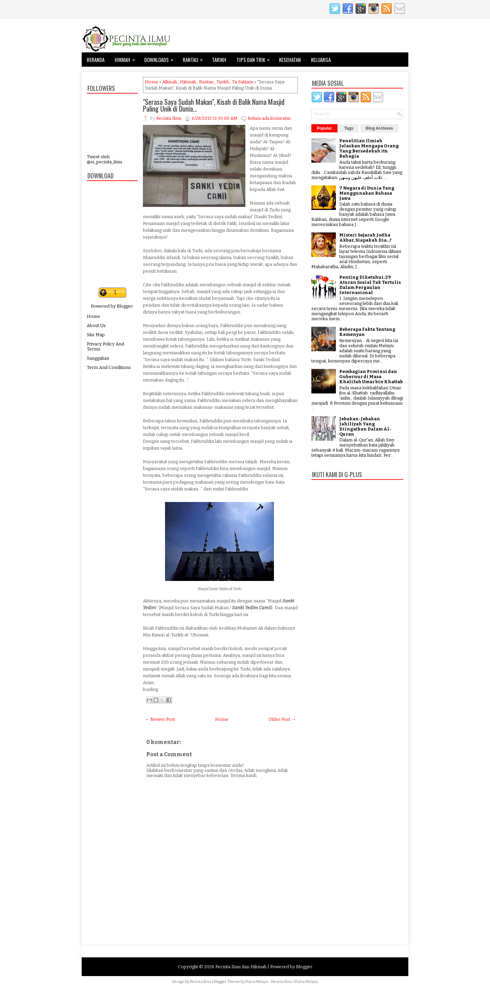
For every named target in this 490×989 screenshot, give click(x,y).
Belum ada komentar (269, 118)
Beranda (95, 59)
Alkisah (169, 81)
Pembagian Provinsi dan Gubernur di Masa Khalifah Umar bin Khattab (371, 376)
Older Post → (282, 719)
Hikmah (127, 57)
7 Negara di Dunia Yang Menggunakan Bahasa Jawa (366, 193)
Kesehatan (290, 59)
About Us (96, 325)
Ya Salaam (242, 81)
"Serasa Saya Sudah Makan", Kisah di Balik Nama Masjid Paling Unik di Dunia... (213, 105)
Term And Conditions (109, 367)
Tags (349, 128)
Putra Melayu (256, 981)
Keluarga (321, 59)
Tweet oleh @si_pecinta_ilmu (104, 159)
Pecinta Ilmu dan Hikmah (240, 966)
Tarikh (219, 59)
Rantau (195, 57)
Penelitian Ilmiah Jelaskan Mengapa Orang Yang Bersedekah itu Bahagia (369, 148)
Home (93, 316)
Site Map (96, 334)
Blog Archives (379, 128)
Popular (324, 128)
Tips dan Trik (255, 57)
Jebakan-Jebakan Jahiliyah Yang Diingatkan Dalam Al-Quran (365, 426)
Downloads (161, 57)
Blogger (125, 306)
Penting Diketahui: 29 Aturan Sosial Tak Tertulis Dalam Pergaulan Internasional (370, 285)
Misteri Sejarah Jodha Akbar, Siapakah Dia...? (365, 237)
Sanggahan (98, 358)
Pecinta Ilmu (200, 981)
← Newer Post (160, 719)
